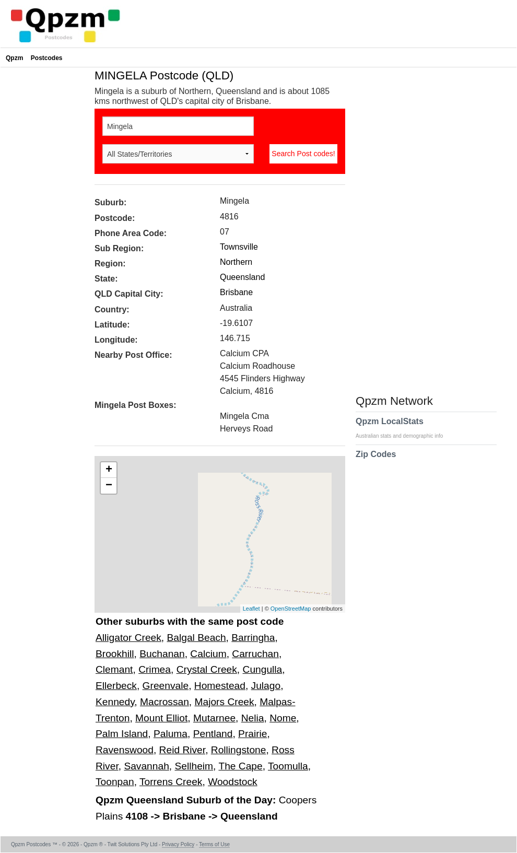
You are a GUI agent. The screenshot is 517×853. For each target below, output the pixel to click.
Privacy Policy (178, 844)
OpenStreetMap (291, 608)
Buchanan (161, 653)
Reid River (182, 749)
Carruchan (255, 653)
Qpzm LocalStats (404, 428)
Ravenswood (125, 749)
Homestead (219, 685)
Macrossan (164, 701)
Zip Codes (376, 461)
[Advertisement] (45, 226)
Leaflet (251, 608)
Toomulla (288, 766)
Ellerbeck (116, 685)
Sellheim (193, 766)
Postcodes (47, 58)
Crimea (154, 669)
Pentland (213, 733)
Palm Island (122, 733)
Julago (266, 685)
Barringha (253, 637)
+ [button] (108, 470)
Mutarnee (214, 717)
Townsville (239, 246)
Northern (236, 262)
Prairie (252, 733)
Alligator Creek (128, 637)
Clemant (114, 669)
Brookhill (115, 653)
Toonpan (115, 781)
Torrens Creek (171, 781)
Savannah (146, 766)
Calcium (208, 653)
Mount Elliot (161, 717)
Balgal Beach (196, 637)
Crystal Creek (207, 669)
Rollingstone (238, 749)
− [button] (108, 486)
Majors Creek (224, 701)
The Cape (240, 766)
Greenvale (166, 685)
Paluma (170, 733)
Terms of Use (214, 844)
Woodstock (232, 781)
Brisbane (236, 292)
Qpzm (14, 58)
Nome (282, 717)
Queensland (242, 277)
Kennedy (115, 701)
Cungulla (263, 669)
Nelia (252, 717)
